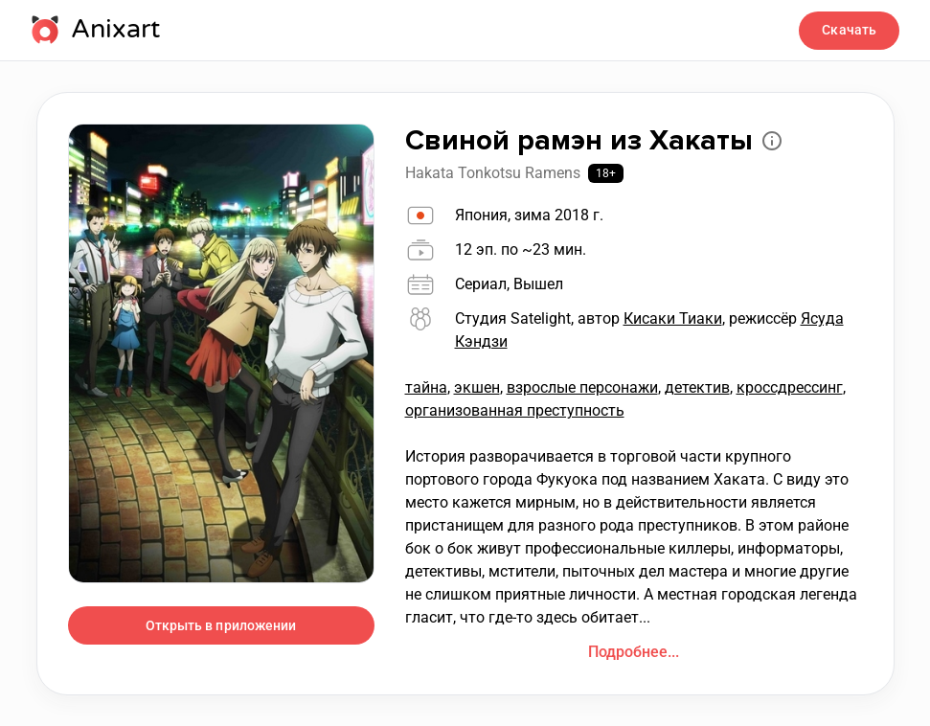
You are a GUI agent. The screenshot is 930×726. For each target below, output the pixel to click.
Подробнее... (633, 652)
